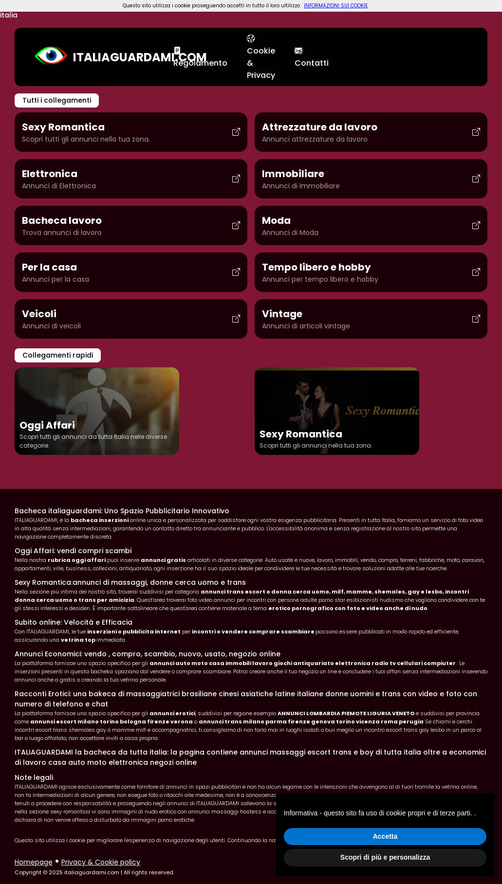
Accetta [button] (385, 836)
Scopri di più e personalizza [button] (385, 857)
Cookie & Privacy (261, 57)
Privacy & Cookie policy (100, 862)
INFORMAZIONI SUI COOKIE (336, 5)
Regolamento (200, 57)
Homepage (34, 862)
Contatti (312, 57)
